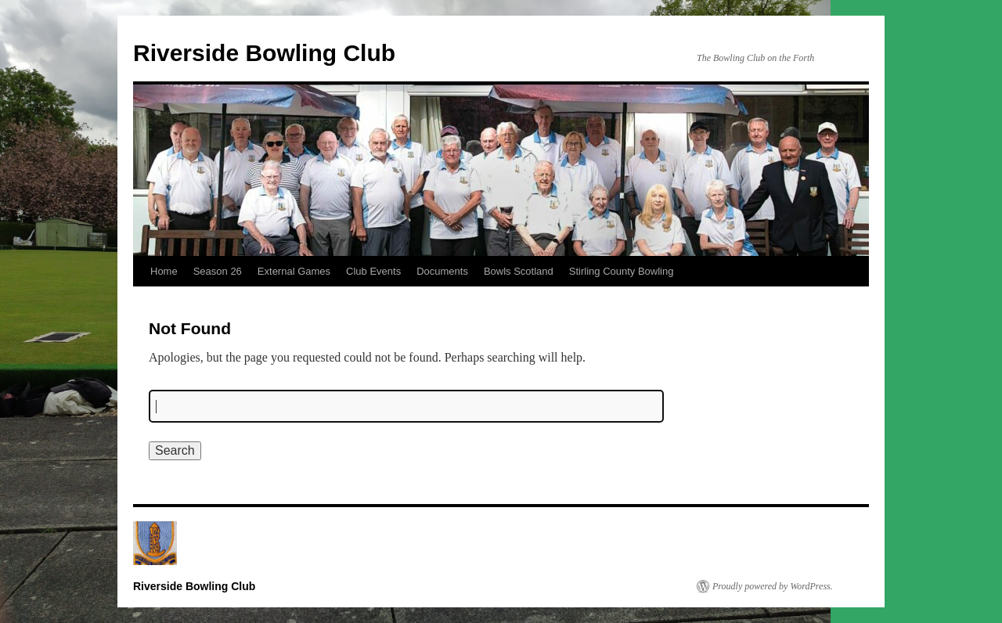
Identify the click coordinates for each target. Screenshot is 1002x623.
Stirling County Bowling (621, 271)
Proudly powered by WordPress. (772, 586)
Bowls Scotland (518, 271)
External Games (294, 271)
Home (164, 271)
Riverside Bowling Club (264, 53)
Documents (442, 271)
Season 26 (217, 271)
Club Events (373, 271)
